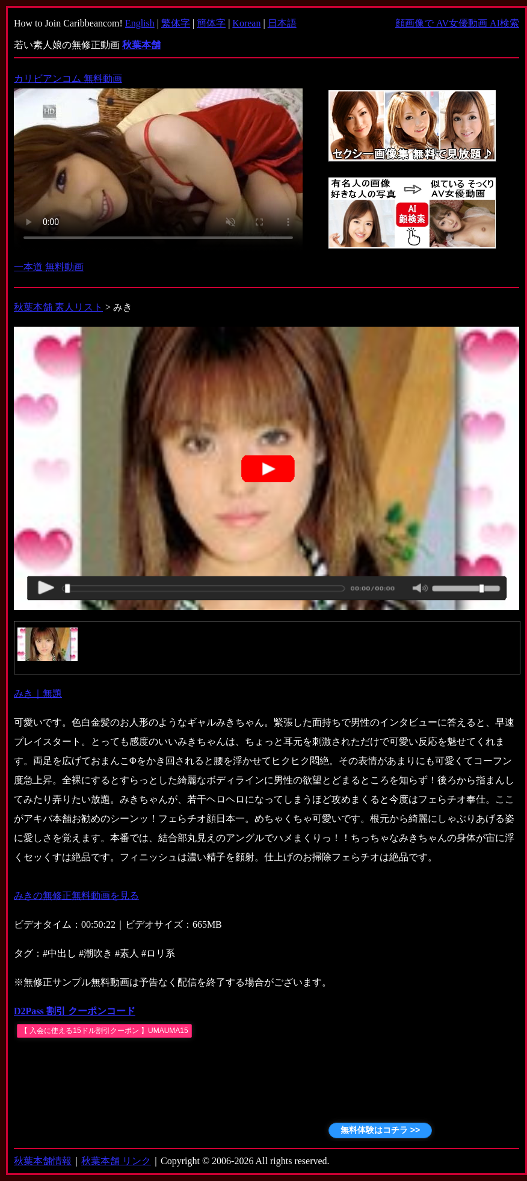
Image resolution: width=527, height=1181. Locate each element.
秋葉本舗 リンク (116, 1161)
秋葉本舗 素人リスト (58, 307)
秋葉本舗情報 (43, 1161)
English (140, 23)
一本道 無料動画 (49, 267)
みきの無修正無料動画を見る (76, 895)
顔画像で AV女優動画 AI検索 (457, 23)
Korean (246, 23)
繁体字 (175, 23)
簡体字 (211, 23)
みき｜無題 (38, 693)
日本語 (282, 23)
